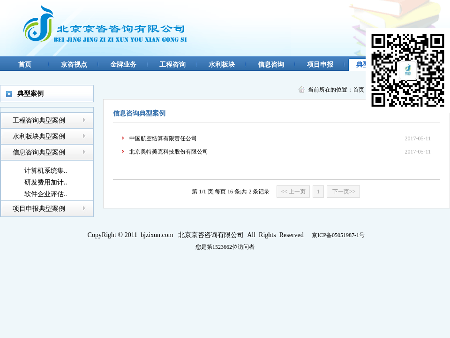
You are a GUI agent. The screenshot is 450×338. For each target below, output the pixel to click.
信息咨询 (271, 64)
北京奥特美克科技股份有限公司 (168, 151)
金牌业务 (123, 64)
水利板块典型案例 (39, 136)
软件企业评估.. (45, 194)
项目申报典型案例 (39, 208)
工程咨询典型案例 (39, 120)
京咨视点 (74, 64)
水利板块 (222, 64)
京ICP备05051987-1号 (338, 235)
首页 (24, 64)
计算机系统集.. (45, 170)
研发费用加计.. (45, 182)
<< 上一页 (293, 191)
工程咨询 (172, 64)
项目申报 (320, 64)
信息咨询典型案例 (39, 152)
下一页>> (343, 191)
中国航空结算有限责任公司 (163, 138)
